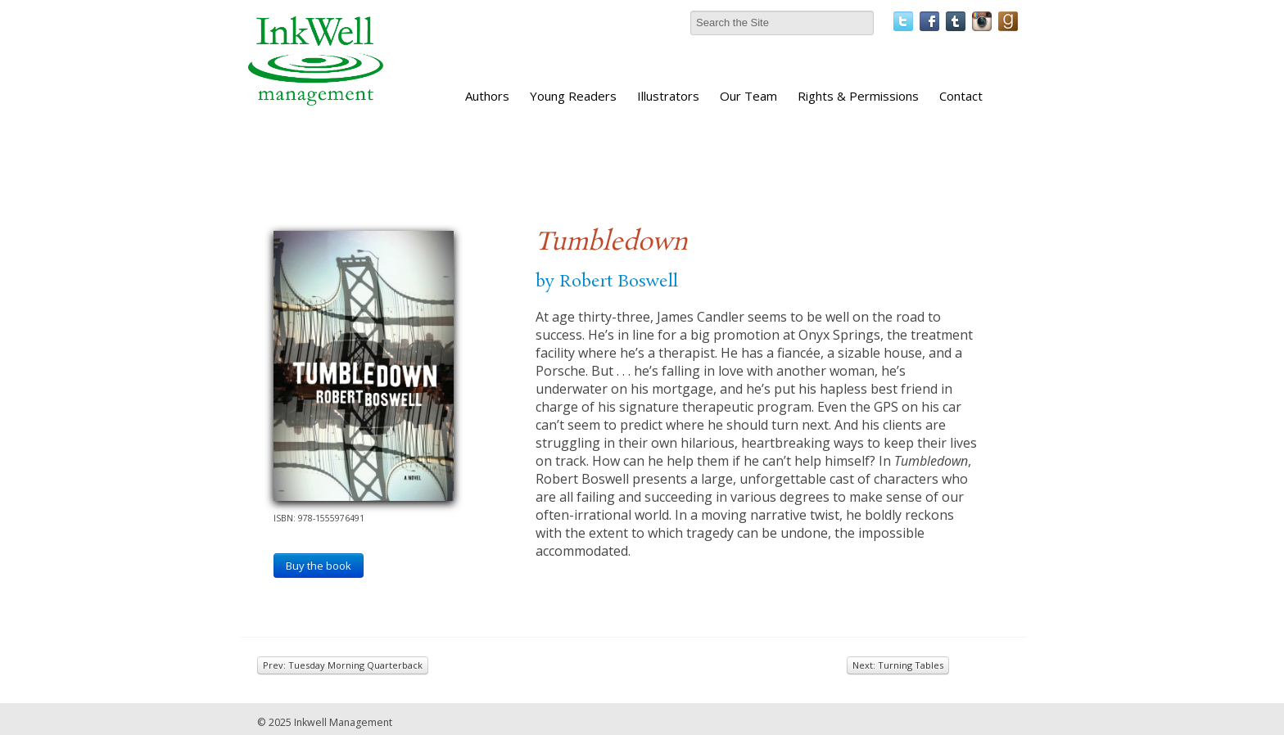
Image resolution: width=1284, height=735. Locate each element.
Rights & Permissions (858, 96)
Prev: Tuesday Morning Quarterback (343, 665)
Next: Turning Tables (897, 665)
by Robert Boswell (607, 281)
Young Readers (573, 96)
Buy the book (318, 565)
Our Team (748, 96)
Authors (487, 96)
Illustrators (668, 96)
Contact (961, 96)
